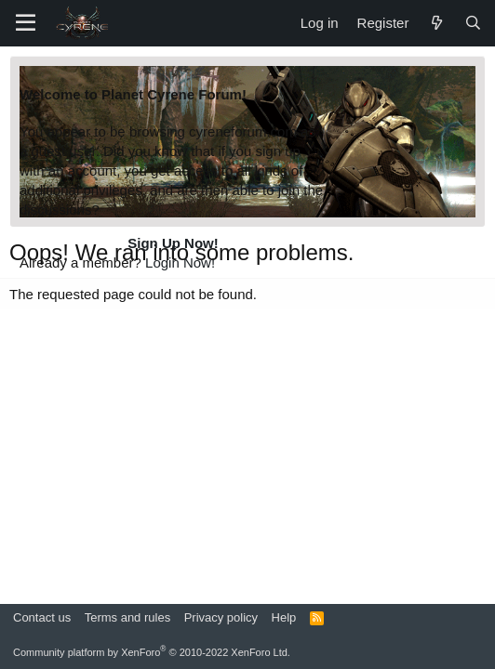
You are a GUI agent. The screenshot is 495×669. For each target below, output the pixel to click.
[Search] (473, 23)
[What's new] (436, 23)
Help (284, 617)
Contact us (42, 617)
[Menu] (25, 23)
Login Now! (180, 262)
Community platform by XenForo (151, 652)
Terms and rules (127, 617)
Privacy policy (221, 617)
